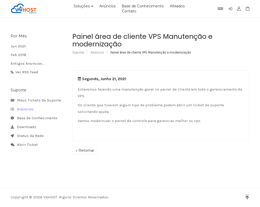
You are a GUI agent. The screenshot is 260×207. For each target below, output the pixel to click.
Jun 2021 (18, 46)
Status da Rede (27, 136)
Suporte (78, 52)
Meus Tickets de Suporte (36, 100)
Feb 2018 (18, 55)
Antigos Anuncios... (27, 63)
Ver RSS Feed (24, 72)
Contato (129, 11)
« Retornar (85, 150)
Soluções (83, 6)
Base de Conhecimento (143, 6)
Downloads (23, 127)
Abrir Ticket (24, 145)
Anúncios (107, 6)
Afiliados (177, 6)
